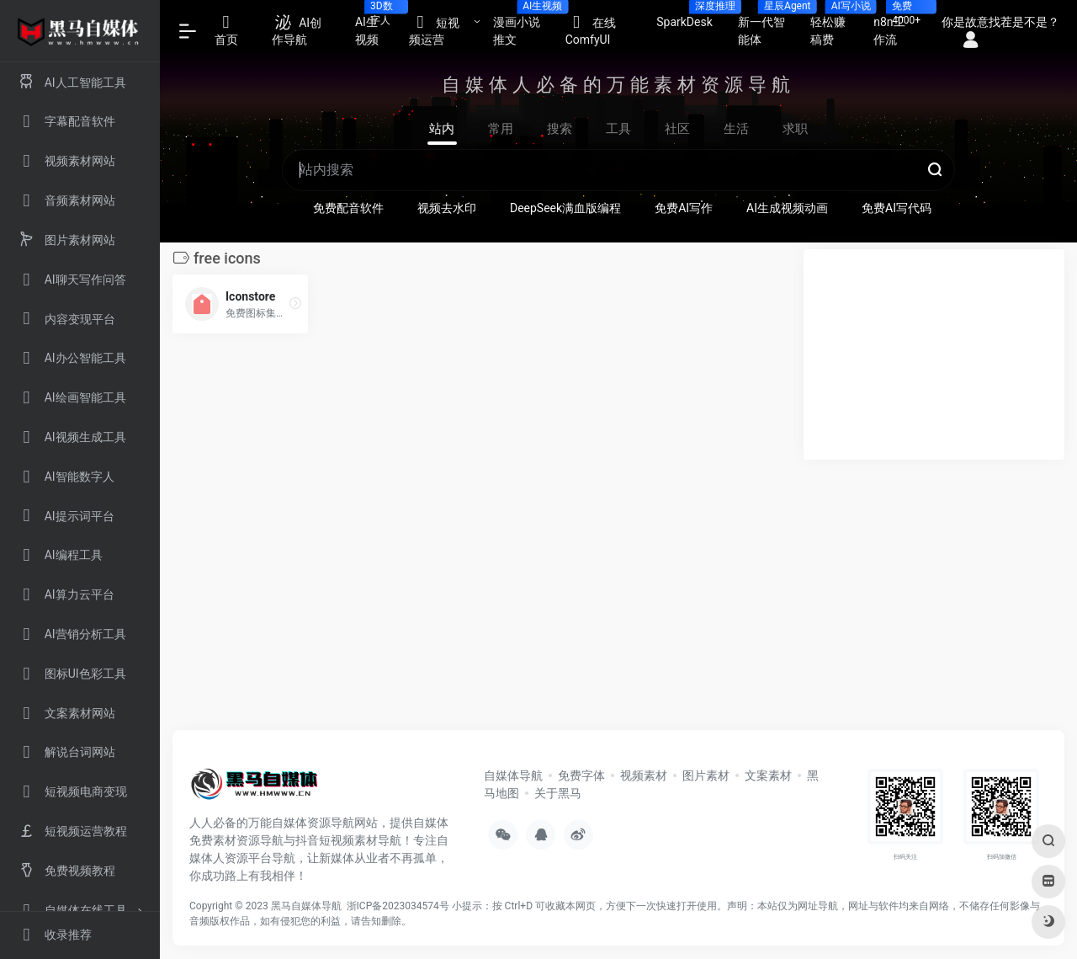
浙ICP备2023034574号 (398, 906)
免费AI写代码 (896, 208)
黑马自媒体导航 (306, 906)
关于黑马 (557, 793)
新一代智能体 (768, 25)
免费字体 (581, 775)
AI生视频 (375, 25)
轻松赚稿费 (835, 25)
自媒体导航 (513, 775)
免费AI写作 (684, 208)
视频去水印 (446, 208)
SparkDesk (690, 17)
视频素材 (643, 775)
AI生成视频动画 (787, 208)
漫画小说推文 (523, 25)
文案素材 (768, 775)
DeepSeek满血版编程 (565, 208)
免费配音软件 (348, 208)
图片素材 (705, 775)
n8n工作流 (897, 25)
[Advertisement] (934, 354)
